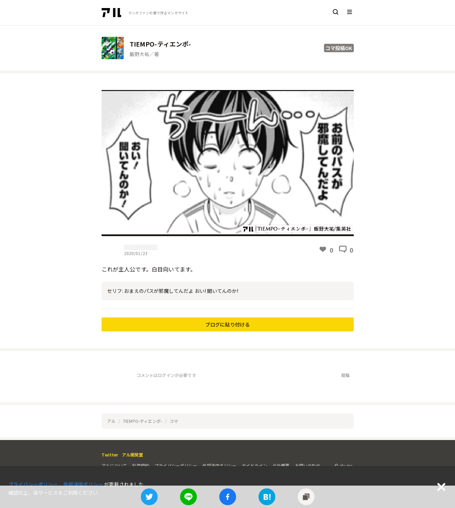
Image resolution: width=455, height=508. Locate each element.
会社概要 (281, 465)
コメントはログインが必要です (166, 375)
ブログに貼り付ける (227, 324)
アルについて (114, 465)
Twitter (110, 455)
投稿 (345, 375)
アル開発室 (132, 455)
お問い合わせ (307, 465)
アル (111, 421)
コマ (174, 421)
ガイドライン (254, 465)
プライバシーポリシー (175, 465)
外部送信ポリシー (219, 465)
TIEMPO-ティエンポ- (142, 421)
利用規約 (140, 465)
